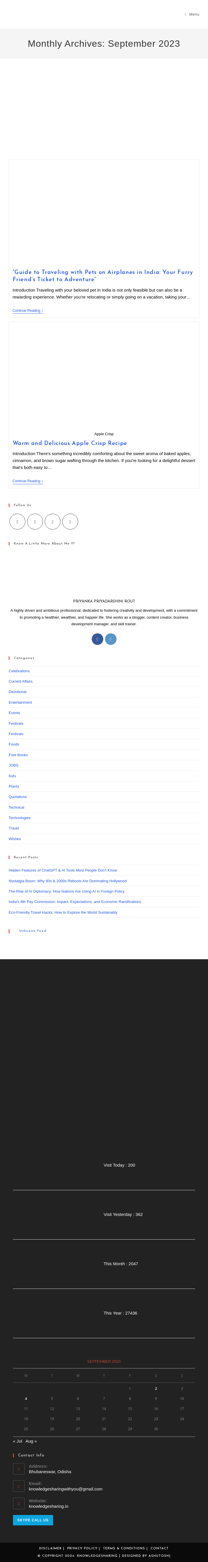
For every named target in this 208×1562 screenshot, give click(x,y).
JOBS (13, 765)
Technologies (20, 818)
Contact (160, 1548)
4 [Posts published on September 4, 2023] (26, 1398)
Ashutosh (159, 1556)
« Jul (17, 1441)
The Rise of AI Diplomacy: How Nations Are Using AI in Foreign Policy (67, 891)
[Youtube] (70, 522)
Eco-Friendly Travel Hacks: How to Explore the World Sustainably (63, 912)
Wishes (15, 839)
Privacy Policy (82, 1548)
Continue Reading (28, 311)
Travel (14, 828)
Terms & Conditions (124, 1548)
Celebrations (19, 671)
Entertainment (20, 702)
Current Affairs (21, 681)
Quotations (18, 797)
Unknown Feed (32, 931)
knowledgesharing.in (48, 1506)
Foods (14, 744)
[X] (17, 522)
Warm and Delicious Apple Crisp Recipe (70, 443)
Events (14, 713)
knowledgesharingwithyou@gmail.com (65, 1488)
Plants (14, 786)
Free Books (18, 755)
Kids (12, 776)
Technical (16, 807)
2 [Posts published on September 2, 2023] (156, 1388)
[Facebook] (35, 522)
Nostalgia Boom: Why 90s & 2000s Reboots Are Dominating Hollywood (68, 881)
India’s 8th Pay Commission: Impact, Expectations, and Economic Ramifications (75, 902)
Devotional (17, 692)
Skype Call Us (33, 1520)
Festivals (16, 723)
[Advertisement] (104, 116)
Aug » (31, 1441)
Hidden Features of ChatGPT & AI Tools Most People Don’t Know (63, 870)
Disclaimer (50, 1548)
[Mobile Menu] (192, 14)
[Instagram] (53, 522)
